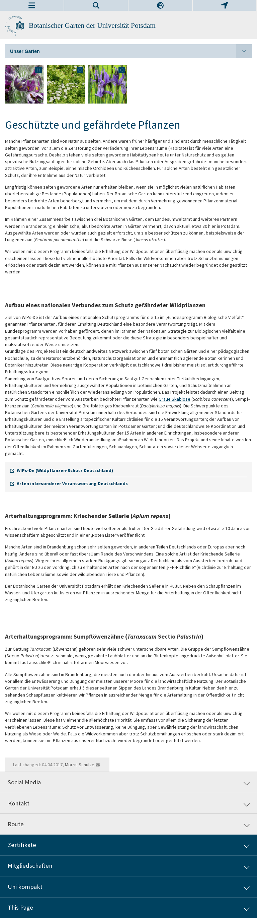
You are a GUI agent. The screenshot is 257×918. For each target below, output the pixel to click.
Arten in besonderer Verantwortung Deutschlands (72, 483)
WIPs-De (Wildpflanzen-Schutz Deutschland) (65, 470)
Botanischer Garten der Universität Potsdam (92, 25)
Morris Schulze (79, 765)
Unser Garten (131, 51)
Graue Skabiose (174, 399)
